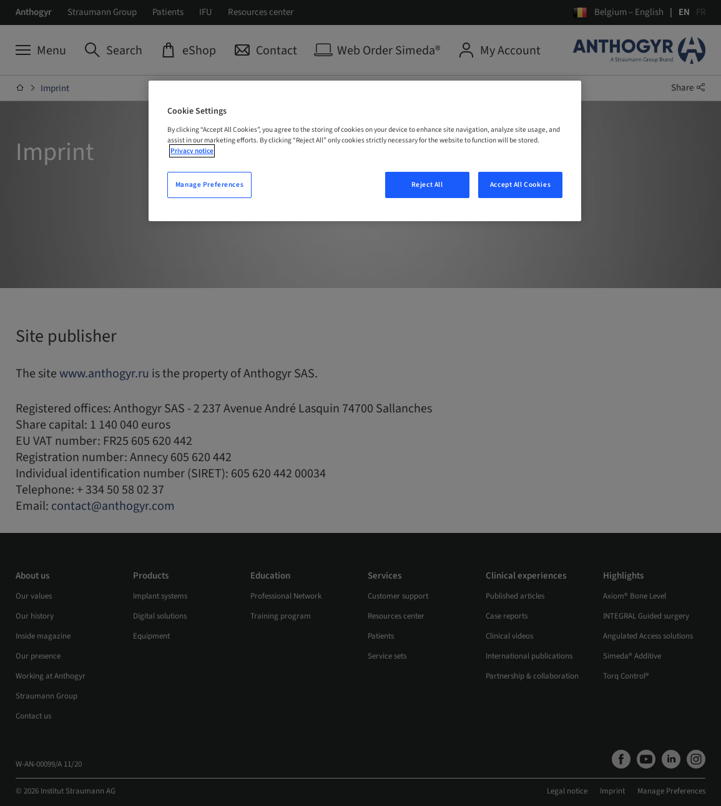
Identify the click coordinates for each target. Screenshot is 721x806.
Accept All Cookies (520, 184)
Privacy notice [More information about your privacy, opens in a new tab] (191, 151)
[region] (365, 151)
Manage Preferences (209, 184)
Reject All (427, 184)
